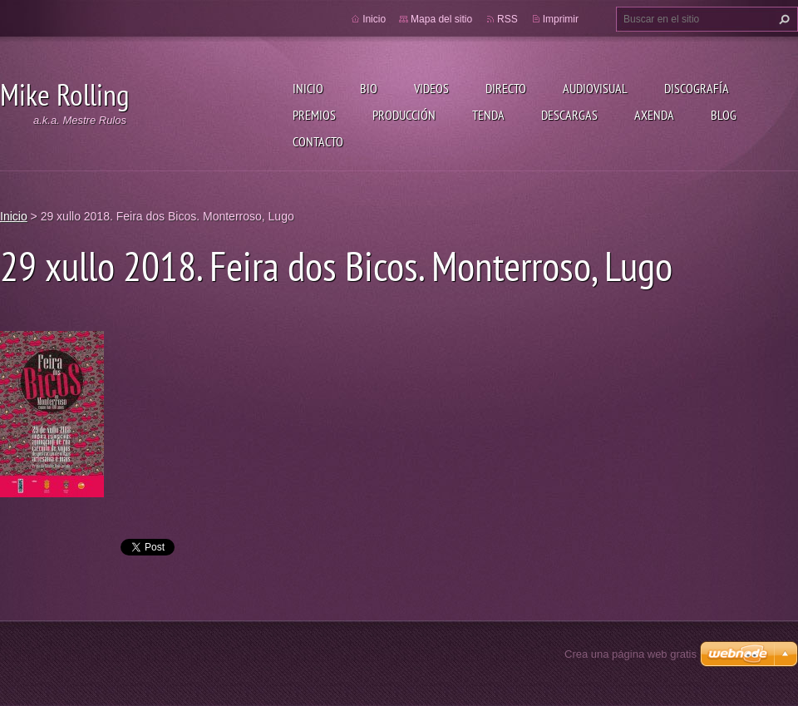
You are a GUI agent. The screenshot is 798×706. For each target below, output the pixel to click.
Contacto (318, 141)
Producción (404, 114)
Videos (431, 88)
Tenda (488, 114)
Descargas (569, 114)
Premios (314, 114)
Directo (505, 88)
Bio (368, 88)
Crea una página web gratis (630, 654)
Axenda (654, 114)
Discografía (696, 88)
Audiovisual (595, 88)
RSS (507, 19)
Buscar (782, 19)
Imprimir (561, 19)
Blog (723, 114)
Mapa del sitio (441, 19)
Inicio (308, 88)
